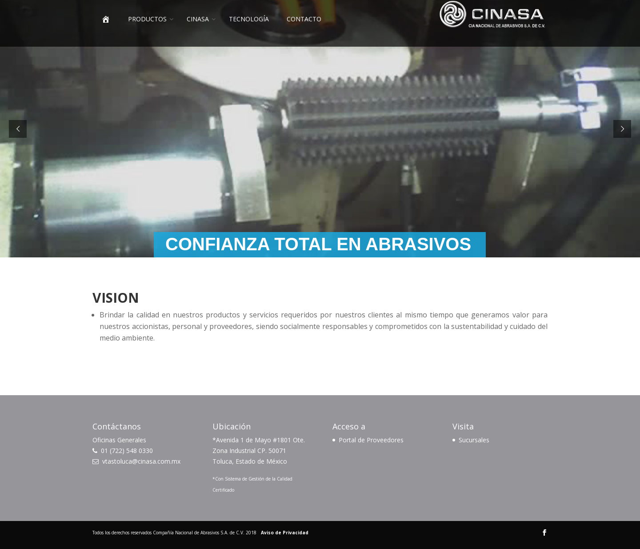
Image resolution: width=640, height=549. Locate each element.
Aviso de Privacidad (284, 532)
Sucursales (474, 440)
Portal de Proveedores (371, 440)
